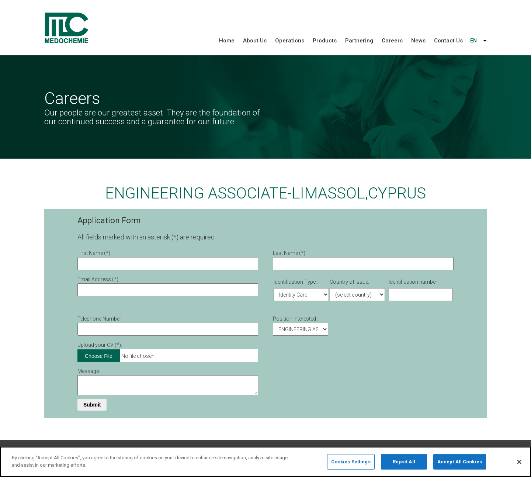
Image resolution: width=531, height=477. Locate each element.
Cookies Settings (351, 464)
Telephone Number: (99, 319)
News (418, 40)
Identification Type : (296, 282)
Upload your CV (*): (99, 345)
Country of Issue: (349, 282)
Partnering (359, 40)
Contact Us (448, 40)
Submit (92, 405)
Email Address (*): (98, 279)
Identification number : (414, 282)
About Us (255, 40)
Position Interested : (295, 319)
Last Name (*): (289, 253)
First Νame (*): (94, 253)
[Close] (519, 465)
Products (325, 40)
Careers (392, 40)
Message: (88, 371)
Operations (289, 40)
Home (227, 40)
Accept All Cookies (459, 464)
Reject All (404, 464)
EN (473, 41)
